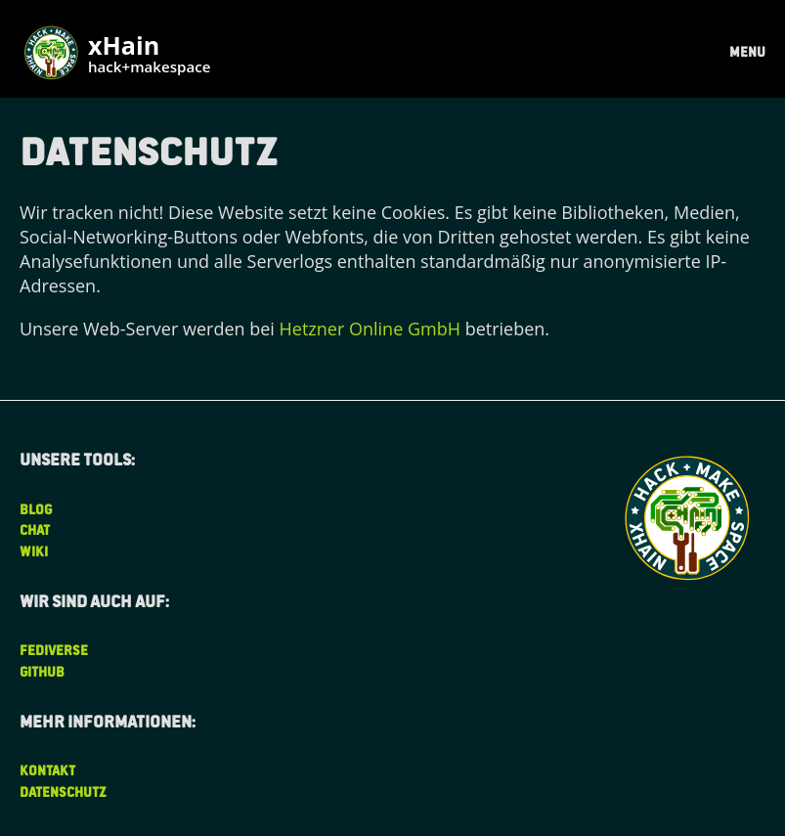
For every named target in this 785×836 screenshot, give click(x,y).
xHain (149, 55)
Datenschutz (63, 791)
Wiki (34, 551)
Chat (35, 529)
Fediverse (54, 649)
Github (42, 671)
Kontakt (47, 770)
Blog (36, 509)
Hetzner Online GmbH (370, 328)
